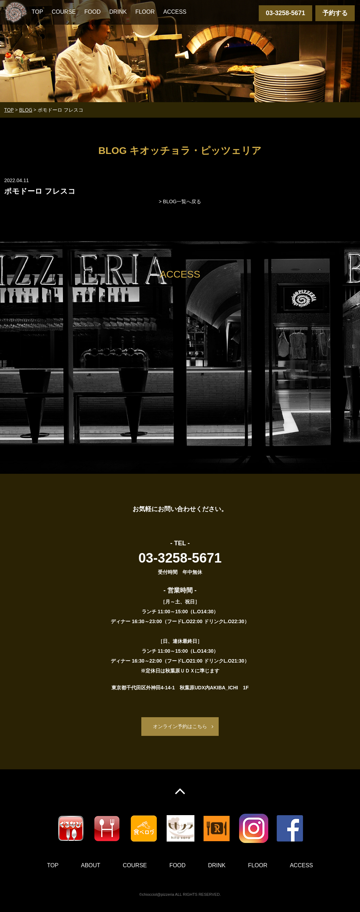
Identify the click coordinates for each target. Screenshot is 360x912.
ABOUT (90, 865)
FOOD (92, 12)
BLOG (25, 109)
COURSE (64, 12)
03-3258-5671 (285, 13)
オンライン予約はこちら (180, 726)
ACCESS (174, 12)
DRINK (118, 12)
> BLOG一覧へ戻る (180, 201)
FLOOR (145, 12)
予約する (335, 13)
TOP (37, 12)
